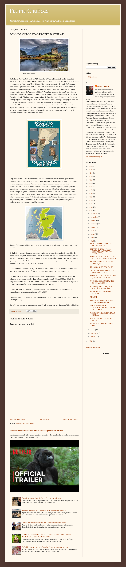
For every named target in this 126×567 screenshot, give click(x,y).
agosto (93, 227)
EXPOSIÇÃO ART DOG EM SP (101, 267)
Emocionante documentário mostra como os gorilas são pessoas (36, 430)
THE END (94, 297)
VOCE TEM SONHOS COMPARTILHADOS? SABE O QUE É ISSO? (102, 308)
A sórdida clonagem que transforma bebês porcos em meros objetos (45, 547)
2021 (91, 183)
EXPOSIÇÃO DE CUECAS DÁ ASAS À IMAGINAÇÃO (101, 287)
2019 (91, 190)
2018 (91, 193)
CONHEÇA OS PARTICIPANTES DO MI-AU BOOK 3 (102, 282)
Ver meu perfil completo (94, 157)
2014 (91, 207)
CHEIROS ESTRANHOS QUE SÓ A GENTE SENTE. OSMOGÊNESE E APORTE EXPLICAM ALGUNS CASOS (47, 536)
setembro (94, 224)
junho (93, 234)
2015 (91, 204)
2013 (91, 211)
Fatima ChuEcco (29, 11)
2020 (91, 187)
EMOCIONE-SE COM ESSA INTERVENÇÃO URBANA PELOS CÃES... (100, 251)
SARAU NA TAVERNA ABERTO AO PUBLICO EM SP (102, 271)
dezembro (94, 213)
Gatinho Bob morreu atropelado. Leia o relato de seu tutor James (44, 523)
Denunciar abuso (93, 347)
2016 (91, 200)
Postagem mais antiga (70, 419)
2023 (91, 176)
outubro (93, 220)
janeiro (93, 337)
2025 (91, 170)
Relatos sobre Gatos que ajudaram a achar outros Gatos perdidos (44, 510)
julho (92, 231)
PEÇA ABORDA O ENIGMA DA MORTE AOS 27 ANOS (101, 301)
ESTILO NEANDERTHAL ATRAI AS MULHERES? (102, 245)
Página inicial (44, 419)
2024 (91, 173)
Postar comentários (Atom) (25, 423)
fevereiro (94, 333)
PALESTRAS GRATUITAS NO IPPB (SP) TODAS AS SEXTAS (103, 277)
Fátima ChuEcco (103, 86)
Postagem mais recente (18, 419)
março (93, 330)
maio (92, 237)
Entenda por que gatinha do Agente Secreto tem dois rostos (42, 498)
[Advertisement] (44, 398)
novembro (94, 217)
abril (92, 241)
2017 (91, 197)
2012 (91, 341)
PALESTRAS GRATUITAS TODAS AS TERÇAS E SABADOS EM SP (103, 257)
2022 (91, 180)
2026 (91, 166)
